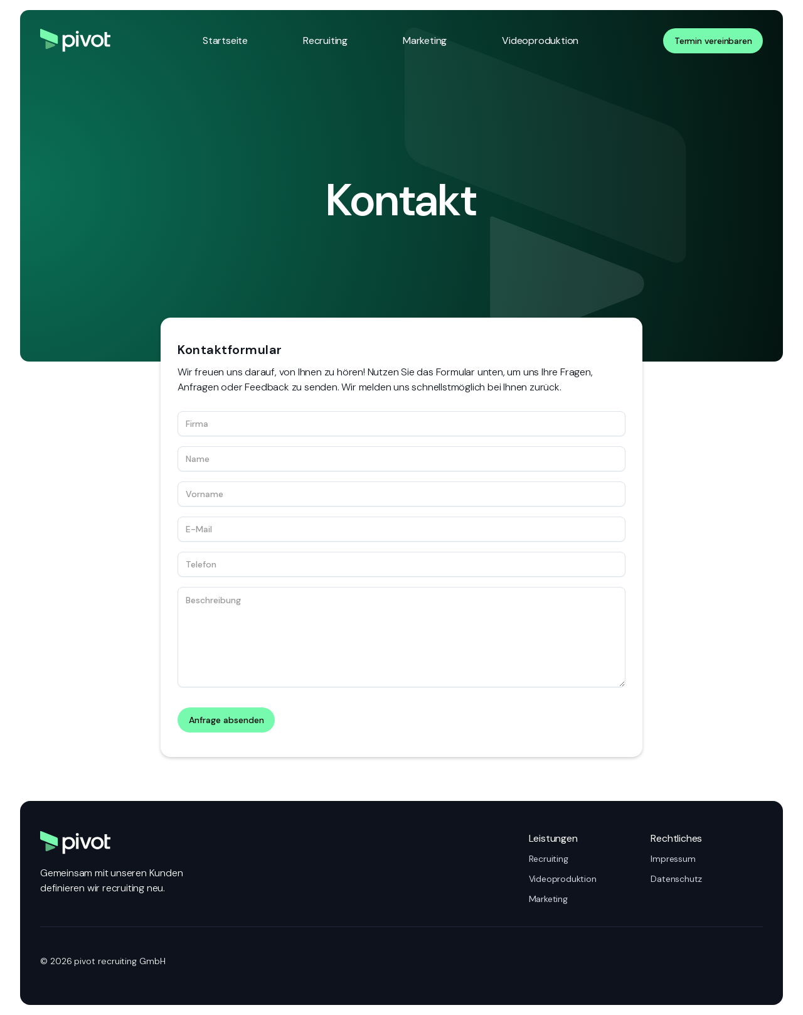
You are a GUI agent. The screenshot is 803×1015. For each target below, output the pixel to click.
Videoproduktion (540, 40)
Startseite (225, 40)
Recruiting (325, 40)
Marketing (425, 40)
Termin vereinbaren (713, 40)
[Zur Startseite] (75, 40)
